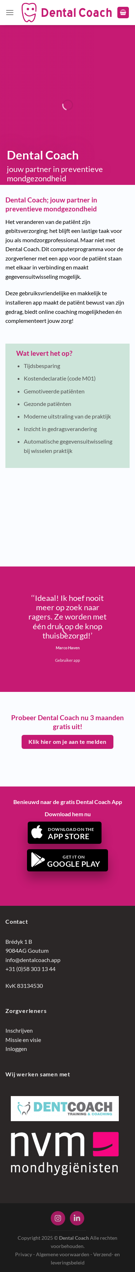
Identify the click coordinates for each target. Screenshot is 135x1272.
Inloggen (16, 1048)
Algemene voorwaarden (62, 1254)
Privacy (23, 1254)
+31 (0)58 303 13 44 (30, 968)
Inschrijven (19, 1030)
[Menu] (9, 12)
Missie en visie (23, 1039)
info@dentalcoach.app (32, 959)
